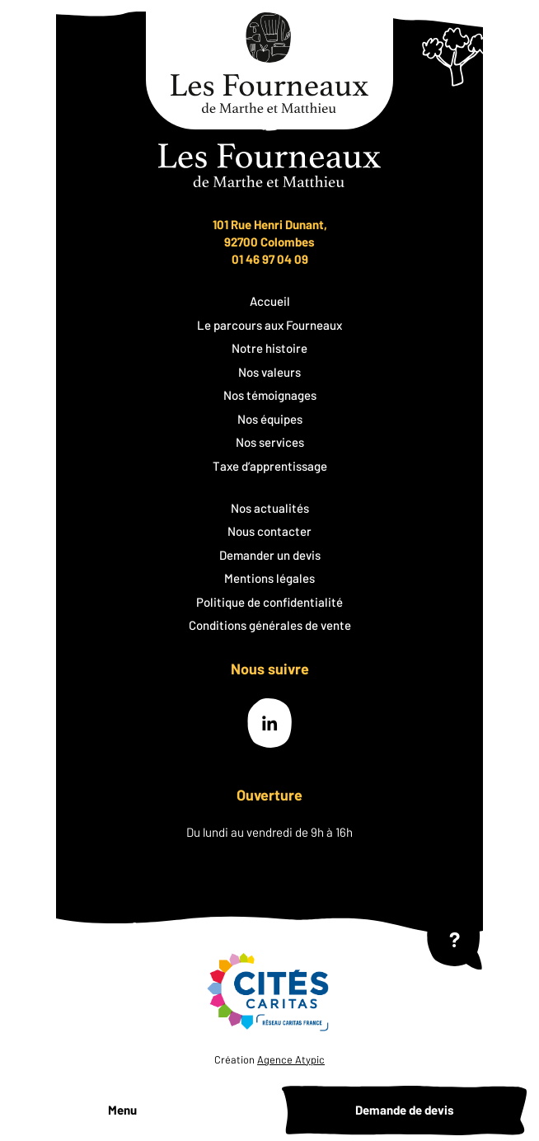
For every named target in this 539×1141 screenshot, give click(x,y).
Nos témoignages (269, 394)
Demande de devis (404, 1109)
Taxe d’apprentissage (270, 465)
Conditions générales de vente (270, 624)
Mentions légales (269, 577)
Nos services (270, 441)
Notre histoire (269, 347)
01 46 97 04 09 (270, 258)
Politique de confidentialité (269, 601)
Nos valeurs (269, 371)
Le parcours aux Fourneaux (269, 324)
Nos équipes (269, 418)
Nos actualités (270, 507)
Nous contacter (269, 531)
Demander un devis (270, 554)
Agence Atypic (291, 1059)
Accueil (270, 300)
